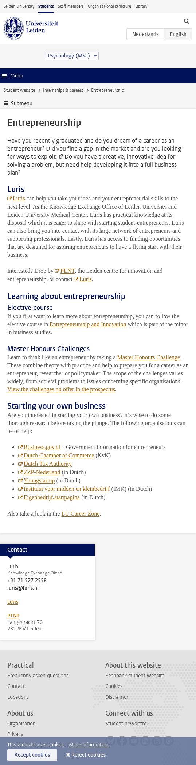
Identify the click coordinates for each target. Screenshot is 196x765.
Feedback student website (134, 675)
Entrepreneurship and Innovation (88, 324)
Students (46, 6)
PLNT (67, 271)
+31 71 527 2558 (27, 580)
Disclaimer (116, 697)
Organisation (21, 723)
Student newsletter (126, 723)
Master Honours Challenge (148, 357)
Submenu (21, 103)
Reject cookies (88, 755)
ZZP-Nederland (43, 472)
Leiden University (19, 6)
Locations (18, 697)
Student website (19, 90)
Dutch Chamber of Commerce (59, 455)
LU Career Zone (80, 513)
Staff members (71, 6)
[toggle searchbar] (186, 21)
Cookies (113, 686)
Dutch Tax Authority (48, 464)
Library (141, 6)
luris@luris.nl (23, 588)
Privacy (15, 734)
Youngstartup (39, 480)
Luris (19, 198)
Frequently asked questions (37, 675)
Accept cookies (32, 755)
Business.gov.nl (42, 447)
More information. (89, 744)
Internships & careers (63, 90)
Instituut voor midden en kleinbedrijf (67, 489)
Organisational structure (109, 6)
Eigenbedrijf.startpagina (52, 497)
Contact (16, 686)
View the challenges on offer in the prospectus (61, 389)
